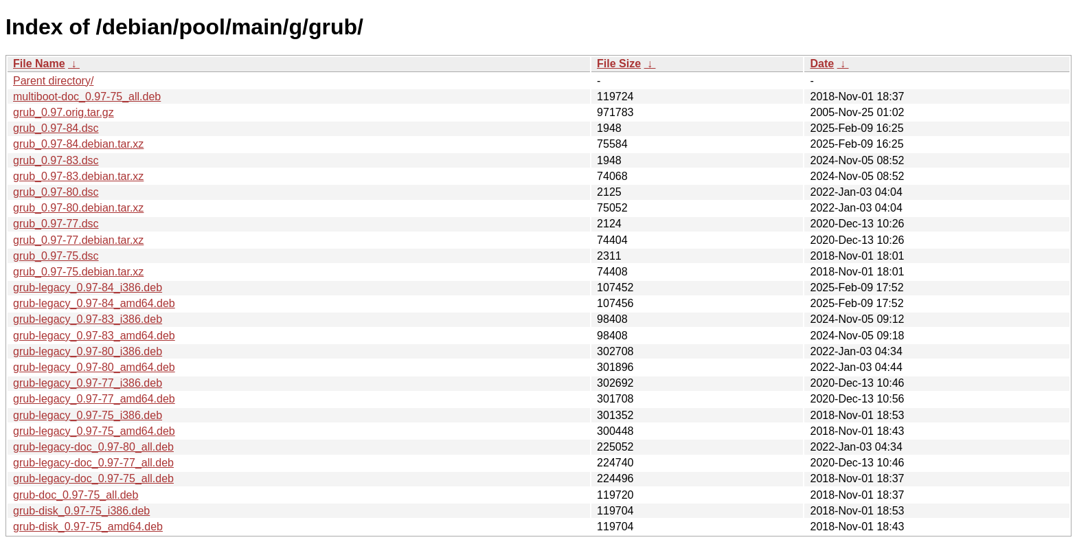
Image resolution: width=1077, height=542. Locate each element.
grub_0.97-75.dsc (56, 256)
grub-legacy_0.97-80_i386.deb (87, 351)
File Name (39, 63)
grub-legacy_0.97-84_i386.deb (87, 287)
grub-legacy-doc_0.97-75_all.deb (93, 478)
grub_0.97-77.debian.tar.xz (78, 240)
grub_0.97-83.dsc (56, 160)
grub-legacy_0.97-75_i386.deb (87, 415)
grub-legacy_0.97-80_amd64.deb (94, 367)
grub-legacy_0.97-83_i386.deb (87, 319)
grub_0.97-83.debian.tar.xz (78, 176)
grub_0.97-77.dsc (56, 223)
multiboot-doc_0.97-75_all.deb (87, 96)
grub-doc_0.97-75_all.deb (75, 495)
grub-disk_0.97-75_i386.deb (81, 511)
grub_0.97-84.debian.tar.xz (78, 144)
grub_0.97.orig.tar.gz (63, 112)
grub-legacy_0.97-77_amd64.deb (94, 399)
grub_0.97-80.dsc (56, 192)
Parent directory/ (53, 81)
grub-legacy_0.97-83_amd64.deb (94, 335)
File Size (619, 63)
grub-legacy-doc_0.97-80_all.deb (93, 447)
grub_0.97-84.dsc (56, 128)
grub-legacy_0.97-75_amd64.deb (94, 431)
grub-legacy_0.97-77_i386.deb (87, 383)
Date (822, 63)
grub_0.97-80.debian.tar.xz (78, 208)
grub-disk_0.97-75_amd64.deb (88, 526)
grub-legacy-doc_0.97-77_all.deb (93, 462)
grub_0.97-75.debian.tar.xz (78, 272)
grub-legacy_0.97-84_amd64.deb (94, 303)
